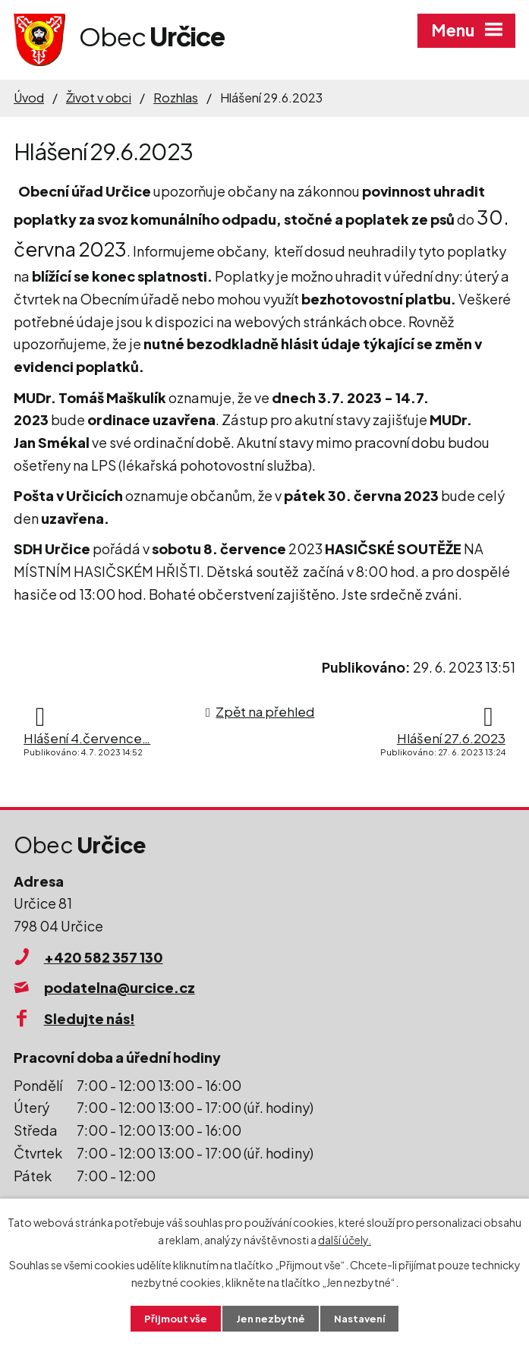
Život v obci (98, 98)
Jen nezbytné (270, 1318)
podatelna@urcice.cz (119, 987)
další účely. (344, 1238)
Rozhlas (175, 98)
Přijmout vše (171, 1318)
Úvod (29, 98)
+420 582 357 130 (103, 957)
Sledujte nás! (89, 1018)
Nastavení (363, 1318)
